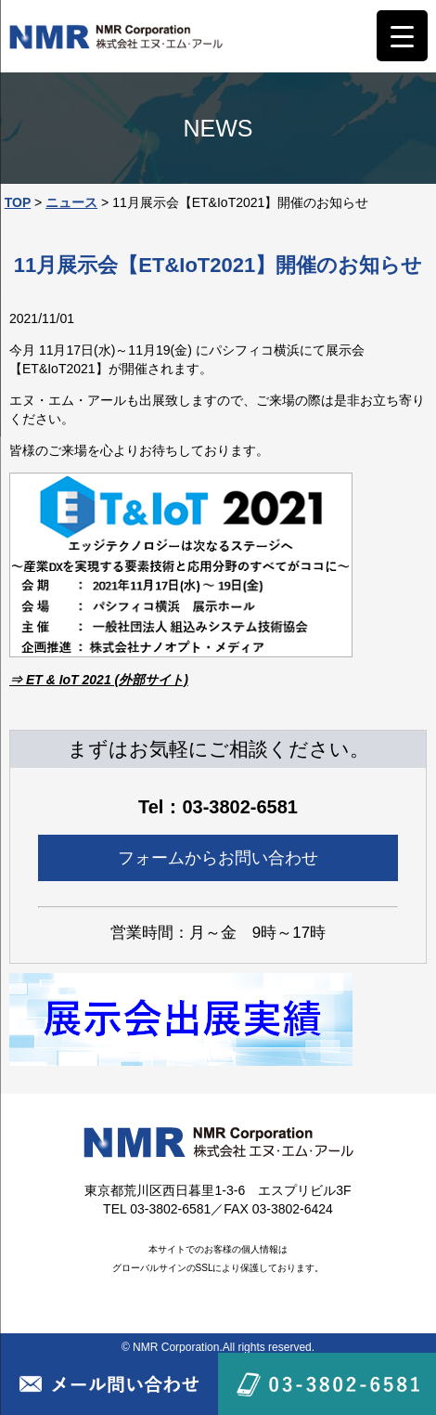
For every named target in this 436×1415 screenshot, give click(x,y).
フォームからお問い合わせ (218, 858)
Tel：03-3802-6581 (218, 807)
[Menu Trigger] (402, 35)
